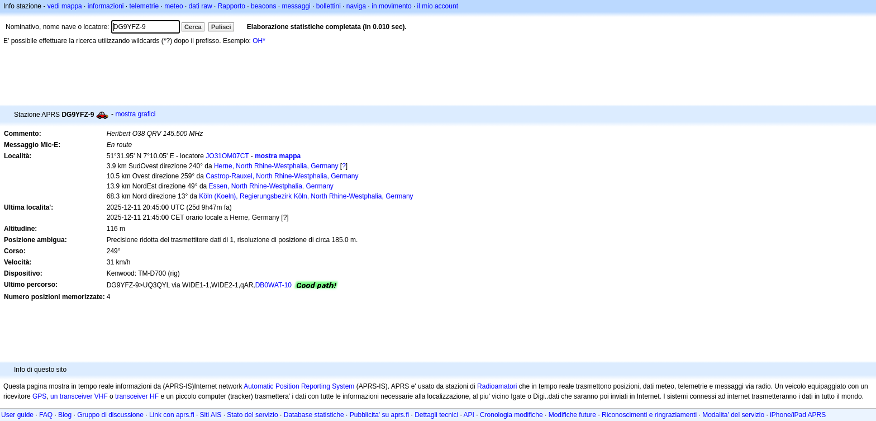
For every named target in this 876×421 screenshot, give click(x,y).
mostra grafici (135, 114)
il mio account (437, 6)
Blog (65, 415)
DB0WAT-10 (273, 285)
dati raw (200, 6)
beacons (263, 6)
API (469, 415)
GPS (39, 396)
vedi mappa (64, 6)
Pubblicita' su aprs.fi (379, 415)
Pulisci (221, 26)
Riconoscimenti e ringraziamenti (649, 415)
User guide (17, 415)
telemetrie (144, 6)
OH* (259, 41)
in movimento (391, 6)
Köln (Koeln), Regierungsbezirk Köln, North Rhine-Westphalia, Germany (306, 196)
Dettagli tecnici (436, 415)
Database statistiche (314, 415)
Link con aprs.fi (171, 415)
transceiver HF (137, 396)
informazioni (106, 6)
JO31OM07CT (227, 156)
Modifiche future (572, 415)
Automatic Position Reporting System (299, 386)
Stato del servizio (252, 415)
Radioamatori (497, 386)
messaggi (296, 6)
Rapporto (231, 6)
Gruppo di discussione (110, 415)
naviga (356, 6)
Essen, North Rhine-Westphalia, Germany (271, 186)
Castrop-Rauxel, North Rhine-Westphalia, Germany (282, 176)
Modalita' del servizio (733, 415)
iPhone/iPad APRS (798, 415)
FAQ (46, 415)
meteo (173, 6)
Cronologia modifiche (511, 415)
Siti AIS (211, 415)
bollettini (328, 6)
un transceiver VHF (79, 396)
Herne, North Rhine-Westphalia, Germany (276, 166)
